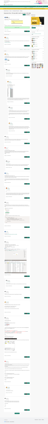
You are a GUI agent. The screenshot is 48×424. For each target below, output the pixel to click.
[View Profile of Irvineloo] (10, 81)
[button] (24, 14)
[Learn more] (34, 27)
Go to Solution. (17, 27)
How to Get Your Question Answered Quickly (36, 33)
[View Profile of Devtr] (6, 147)
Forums (11, 10)
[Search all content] (36, 7)
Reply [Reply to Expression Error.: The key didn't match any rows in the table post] (28, 31)
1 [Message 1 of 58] (6, 31)
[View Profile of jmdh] (6, 37)
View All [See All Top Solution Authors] (33, 47)
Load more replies (17, 413)
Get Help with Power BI (16, 10)
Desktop (21, 10)
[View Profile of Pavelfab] (7, 231)
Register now (43, 8)
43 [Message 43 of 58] (6, 312)
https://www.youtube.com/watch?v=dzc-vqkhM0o (12, 234)
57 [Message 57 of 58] (10, 117)
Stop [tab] (38, 29)
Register (36, 6)
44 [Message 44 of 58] (6, 296)
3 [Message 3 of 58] (6, 44)
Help (40, 6)
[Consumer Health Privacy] (12, 422)
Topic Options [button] (27, 14)
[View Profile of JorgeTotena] (8, 387)
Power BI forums (6, 10)
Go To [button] (42, 6)
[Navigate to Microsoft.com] (5, 4)
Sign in (38, 6)
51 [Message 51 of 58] (6, 155)
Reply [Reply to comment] (28, 45)
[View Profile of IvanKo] (6, 361)
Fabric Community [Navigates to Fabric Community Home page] (10, 4)
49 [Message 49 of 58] (6, 182)
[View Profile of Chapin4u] (9, 17)
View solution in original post (7, 42)
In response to (10, 108)
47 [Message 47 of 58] (6, 236)
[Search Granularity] (26, 7)
